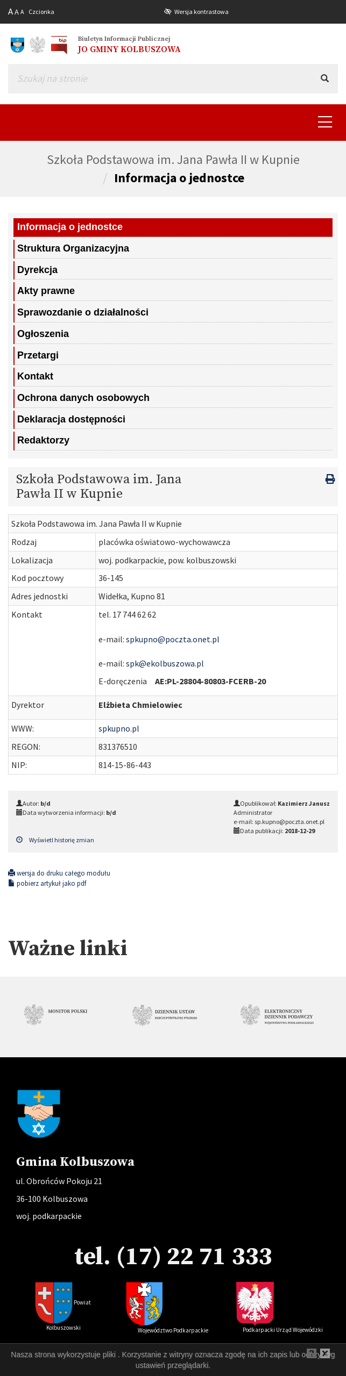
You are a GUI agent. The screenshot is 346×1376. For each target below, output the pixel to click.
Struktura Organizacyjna (73, 248)
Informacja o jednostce (179, 177)
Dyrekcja (37, 269)
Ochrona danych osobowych (83, 397)
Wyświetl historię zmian (55, 840)
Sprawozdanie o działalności (83, 312)
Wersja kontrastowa (201, 12)
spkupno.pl (118, 728)
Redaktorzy (43, 440)
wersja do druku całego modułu (59, 873)
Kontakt (35, 376)
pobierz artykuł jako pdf (47, 883)
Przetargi (38, 355)
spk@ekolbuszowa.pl (165, 663)
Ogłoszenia (43, 333)
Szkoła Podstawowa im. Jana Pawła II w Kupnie (173, 159)
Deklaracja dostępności (71, 419)
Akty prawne (46, 290)
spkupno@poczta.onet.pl (173, 639)
